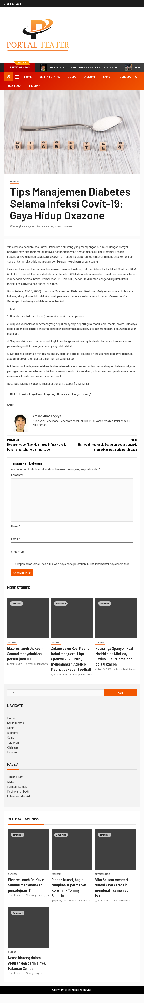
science (12, 952)
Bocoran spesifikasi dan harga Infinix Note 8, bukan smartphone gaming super (39, 444)
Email (15, 539)
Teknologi (125, 76)
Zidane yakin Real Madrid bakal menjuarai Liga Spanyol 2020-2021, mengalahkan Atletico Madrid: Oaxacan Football (71, 659)
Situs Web (17, 551)
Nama (15, 526)
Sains (106, 76)
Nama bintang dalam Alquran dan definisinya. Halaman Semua (27, 963)
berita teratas (50, 76)
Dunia (72, 76)
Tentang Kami (15, 777)
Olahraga (14, 85)
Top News (14, 182)
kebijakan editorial (18, 796)
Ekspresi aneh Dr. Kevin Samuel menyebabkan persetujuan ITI (79, 67)
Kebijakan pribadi (18, 791)
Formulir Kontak (17, 786)
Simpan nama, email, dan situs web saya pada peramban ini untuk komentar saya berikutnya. (72, 564)
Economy (56, 874)
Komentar (17, 475)
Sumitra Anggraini (81, 900)
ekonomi (89, 76)
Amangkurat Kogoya (23, 226)
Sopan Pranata (123, 900)
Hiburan (34, 85)
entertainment (102, 874)
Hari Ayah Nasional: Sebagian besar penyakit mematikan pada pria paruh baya (104, 444)
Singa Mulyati (35, 973)
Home (28, 76)
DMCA (11, 781)
